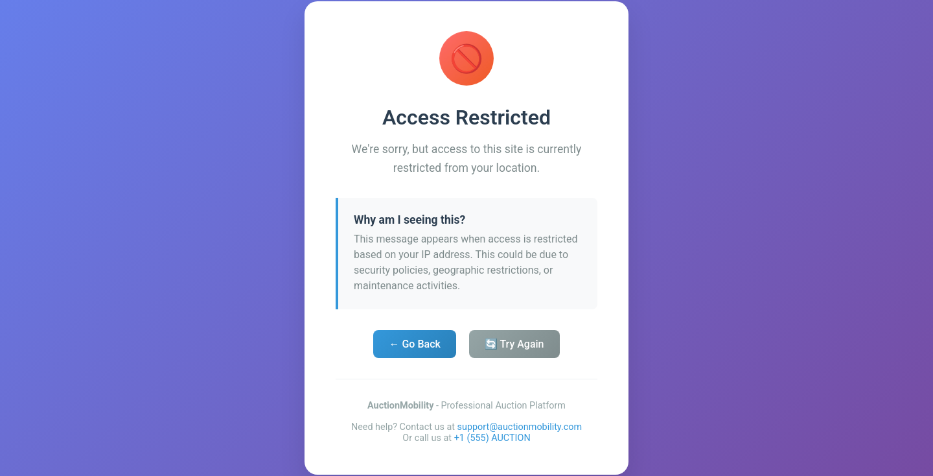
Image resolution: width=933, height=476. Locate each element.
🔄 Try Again (514, 344)
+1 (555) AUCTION (492, 438)
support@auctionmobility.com (519, 427)
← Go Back (414, 344)
